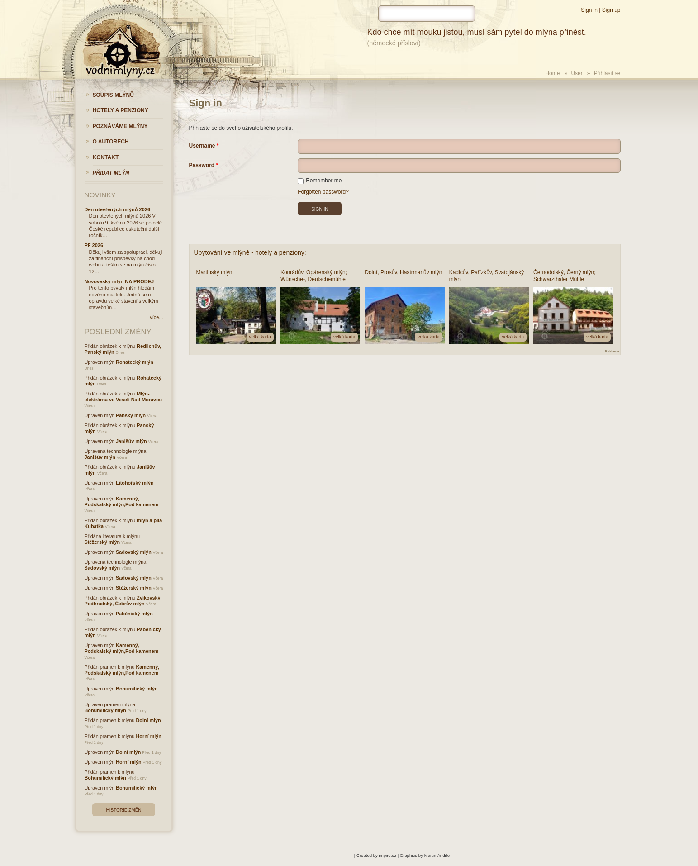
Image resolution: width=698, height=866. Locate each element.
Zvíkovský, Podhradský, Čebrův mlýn (123, 600)
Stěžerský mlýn (102, 542)
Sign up (611, 10)
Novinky (100, 195)
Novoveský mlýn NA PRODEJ (119, 281)
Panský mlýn (131, 415)
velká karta (260, 336)
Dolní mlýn (148, 720)
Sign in (589, 10)
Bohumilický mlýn (136, 688)
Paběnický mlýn (134, 613)
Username (202, 146)
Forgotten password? (323, 192)
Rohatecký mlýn (134, 362)
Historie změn (123, 810)
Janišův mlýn (131, 441)
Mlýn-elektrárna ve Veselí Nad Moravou (123, 396)
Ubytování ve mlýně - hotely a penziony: (250, 252)
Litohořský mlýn (134, 482)
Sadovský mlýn (134, 552)
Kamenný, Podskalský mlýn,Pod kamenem (122, 501)
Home (552, 73)
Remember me (320, 180)
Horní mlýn (148, 736)
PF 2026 (94, 245)
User (576, 73)
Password (202, 165)
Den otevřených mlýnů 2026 (118, 209)
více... (156, 317)
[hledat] (426, 13)
